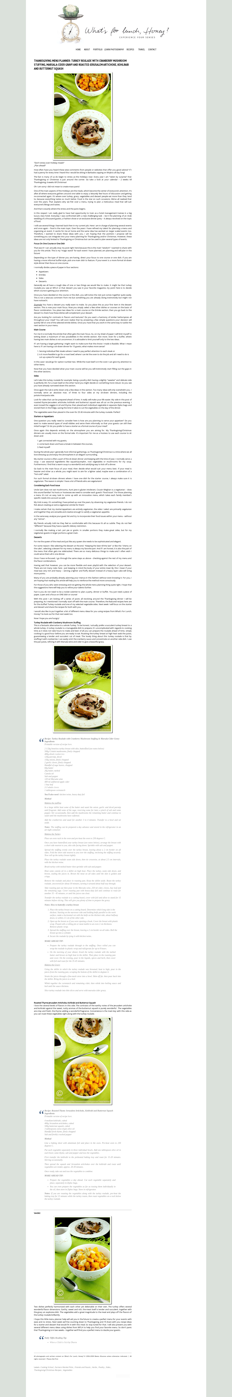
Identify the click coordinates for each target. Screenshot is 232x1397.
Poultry (101, 1367)
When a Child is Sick (59, 1342)
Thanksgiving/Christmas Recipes (47, 1370)
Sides (108, 1367)
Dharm (74, 1342)
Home (78, 49)
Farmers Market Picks (64, 1367)
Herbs (94, 1367)
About (87, 49)
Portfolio (97, 49)
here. (70, 744)
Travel (141, 49)
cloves (56, 787)
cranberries (59, 754)
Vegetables (67, 1370)
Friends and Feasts (82, 1367)
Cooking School (46, 1367)
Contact (152, 49)
